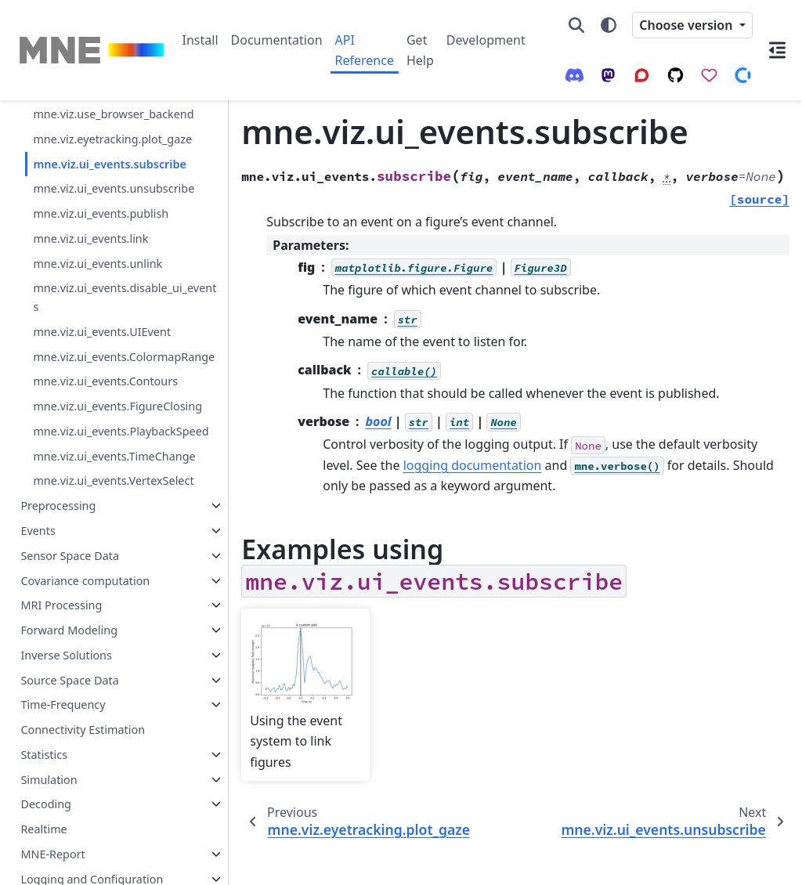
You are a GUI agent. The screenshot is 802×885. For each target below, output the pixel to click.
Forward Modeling (68, 819)
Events (37, 720)
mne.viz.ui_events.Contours (105, 496)
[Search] (576, 25)
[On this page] (777, 50)
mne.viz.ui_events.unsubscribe (110, 276)
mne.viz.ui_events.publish (100, 309)
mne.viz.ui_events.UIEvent (102, 428)
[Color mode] (608, 25)
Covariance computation (85, 770)
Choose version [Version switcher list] (687, 25)
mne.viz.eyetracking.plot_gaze (109, 207)
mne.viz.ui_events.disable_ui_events (110, 394)
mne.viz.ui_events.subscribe (109, 241)
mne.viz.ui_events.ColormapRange (110, 462)
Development (486, 40)
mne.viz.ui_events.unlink (97, 359)
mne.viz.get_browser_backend (109, 120)
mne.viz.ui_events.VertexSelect (108, 661)
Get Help (420, 50)
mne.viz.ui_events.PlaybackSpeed (111, 574)
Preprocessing (58, 695)
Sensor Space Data (69, 745)
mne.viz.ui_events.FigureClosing (110, 530)
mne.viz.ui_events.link (90, 334)
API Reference (364, 50)
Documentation (277, 40)
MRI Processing (61, 794)
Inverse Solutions (66, 844)
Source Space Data (69, 869)
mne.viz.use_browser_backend (109, 164)
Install (200, 40)
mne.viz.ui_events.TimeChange (111, 617)
